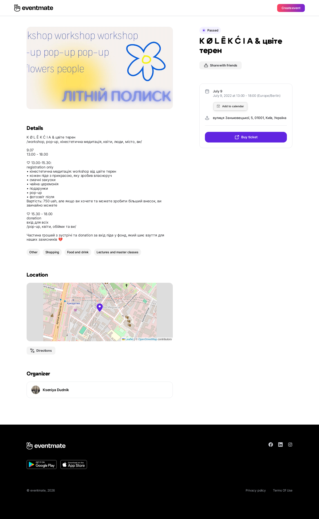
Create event (291, 8)
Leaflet (127, 339)
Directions (41, 350)
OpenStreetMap (147, 339)
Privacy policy (256, 490)
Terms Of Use (282, 490)
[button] (99, 307)
